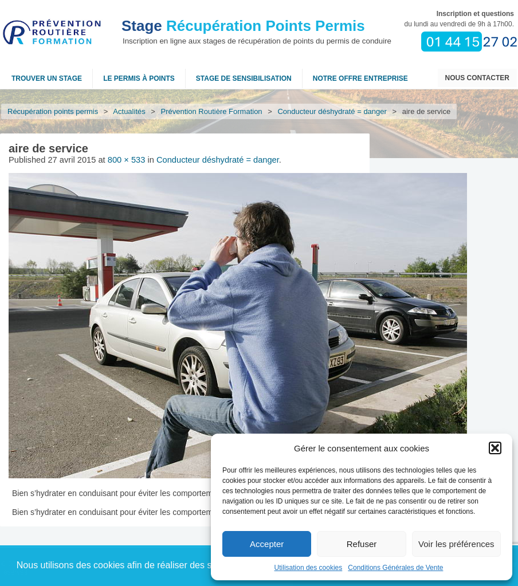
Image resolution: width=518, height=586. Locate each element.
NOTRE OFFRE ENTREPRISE (360, 78)
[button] (495, 448)
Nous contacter (477, 78)
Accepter (267, 544)
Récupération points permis (52, 111)
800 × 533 (127, 159)
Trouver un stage (46, 78)
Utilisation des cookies (308, 568)
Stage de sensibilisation (244, 78)
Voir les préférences (456, 544)
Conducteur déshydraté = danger (332, 111)
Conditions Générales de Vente (395, 568)
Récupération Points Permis (243, 25)
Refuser (362, 544)
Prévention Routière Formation (211, 111)
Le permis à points (139, 78)
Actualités (129, 111)
